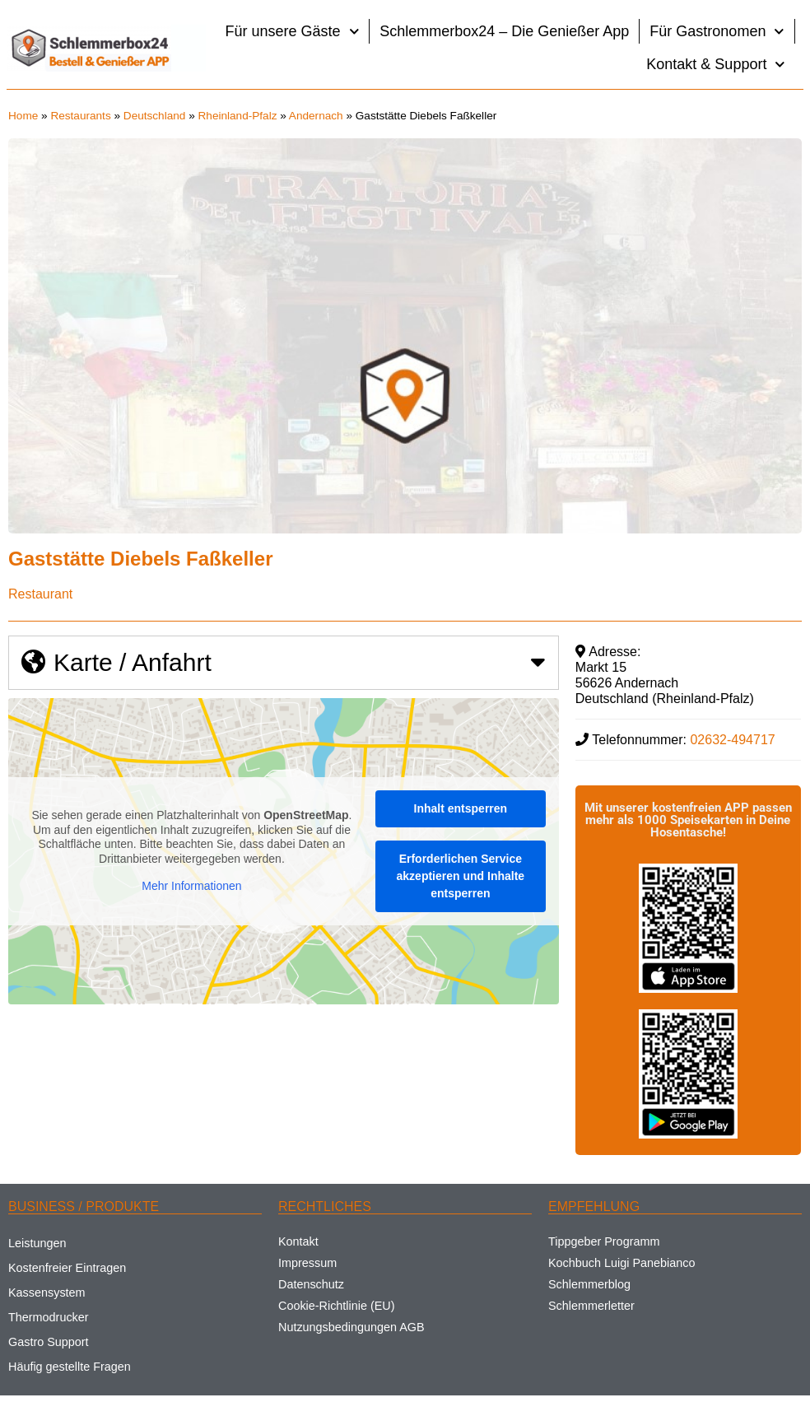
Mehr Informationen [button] (191, 886)
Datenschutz (311, 1284)
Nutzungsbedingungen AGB (351, 1327)
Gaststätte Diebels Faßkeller (140, 558)
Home (23, 115)
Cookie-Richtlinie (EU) (336, 1305)
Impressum (307, 1262)
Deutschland (154, 115)
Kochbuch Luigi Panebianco (621, 1262)
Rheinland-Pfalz (237, 115)
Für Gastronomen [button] (716, 31)
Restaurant (40, 594)
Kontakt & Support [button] (715, 64)
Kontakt (298, 1241)
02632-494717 (732, 740)
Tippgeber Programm (603, 1241)
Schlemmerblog (589, 1284)
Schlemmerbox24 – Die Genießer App (504, 31)
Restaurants (80, 115)
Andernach (316, 115)
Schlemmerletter (591, 1305)
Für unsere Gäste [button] (293, 31)
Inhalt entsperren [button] (461, 808)
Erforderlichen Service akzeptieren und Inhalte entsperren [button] (461, 876)
